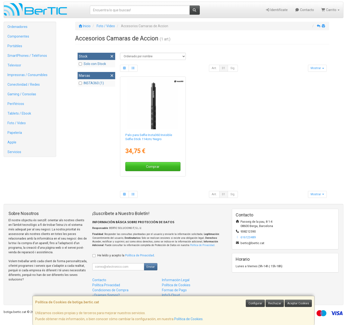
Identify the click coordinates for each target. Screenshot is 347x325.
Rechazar (274, 303)
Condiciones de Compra (110, 290)
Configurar (255, 303)
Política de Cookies (188, 319)
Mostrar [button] (317, 68)
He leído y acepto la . (126, 255)
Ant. (214, 68)
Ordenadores (17, 27)
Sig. (232, 68)
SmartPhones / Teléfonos (27, 56)
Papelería (14, 133)
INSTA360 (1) (91, 83)
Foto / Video (16, 123)
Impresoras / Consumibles (27, 75)
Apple (11, 142)
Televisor (14, 65)
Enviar (151, 266)
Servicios (14, 152)
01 (223, 68)
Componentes (18, 36)
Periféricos (15, 104)
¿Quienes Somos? (106, 295)
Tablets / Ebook (19, 113)
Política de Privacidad (202, 245)
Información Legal (175, 280)
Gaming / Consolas (21, 94)
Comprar (153, 167)
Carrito (330, 10)
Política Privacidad (106, 285)
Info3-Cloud (171, 295)
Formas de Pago (174, 290)
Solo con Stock (92, 64)
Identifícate (277, 10)
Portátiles (14, 46)
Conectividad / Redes (23, 84)
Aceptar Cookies (298, 303)
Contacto (304, 10)
